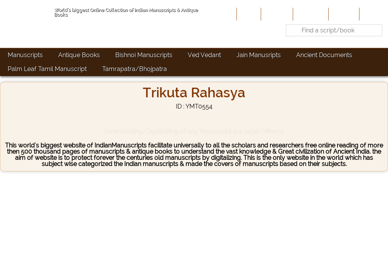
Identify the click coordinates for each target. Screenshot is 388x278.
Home (248, 14)
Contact (372, 14)
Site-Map (343, 14)
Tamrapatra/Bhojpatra (134, 69)
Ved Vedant (204, 55)
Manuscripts (25, 55)
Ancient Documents (324, 55)
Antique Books (79, 55)
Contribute (310, 14)
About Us (276, 14)
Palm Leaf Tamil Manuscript (47, 69)
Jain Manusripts (258, 55)
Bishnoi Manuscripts (143, 55)
